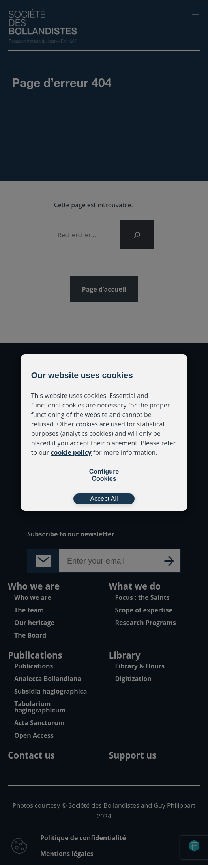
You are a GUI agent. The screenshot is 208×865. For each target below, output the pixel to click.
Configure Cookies (104, 475)
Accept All (104, 498)
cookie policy (71, 452)
